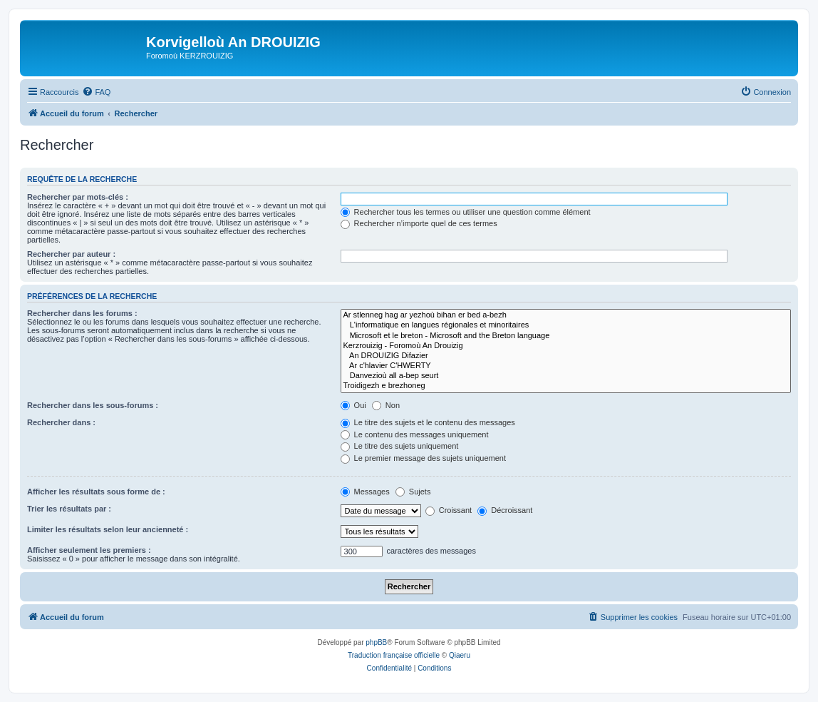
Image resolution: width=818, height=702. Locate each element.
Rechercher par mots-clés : (77, 197)
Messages (365, 491)
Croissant (448, 510)
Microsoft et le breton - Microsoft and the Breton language (565, 336)
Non (386, 405)
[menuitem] (96, 92)
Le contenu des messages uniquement (415, 434)
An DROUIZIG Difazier (565, 356)
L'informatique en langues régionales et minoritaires (565, 325)
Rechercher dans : (61, 422)
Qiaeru (459, 655)
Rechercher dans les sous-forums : (92, 405)
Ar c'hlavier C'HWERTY (565, 366)
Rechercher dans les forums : (82, 313)
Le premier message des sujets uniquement (423, 458)
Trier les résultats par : (69, 508)
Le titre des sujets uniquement (400, 446)
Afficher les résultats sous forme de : (96, 491)
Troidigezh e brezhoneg (565, 386)
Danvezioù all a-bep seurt (565, 376)
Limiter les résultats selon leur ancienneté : (107, 529)
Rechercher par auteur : (71, 254)
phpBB (376, 642)
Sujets (413, 491)
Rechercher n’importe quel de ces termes (419, 223)
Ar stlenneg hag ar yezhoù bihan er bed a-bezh (565, 315)
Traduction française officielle (394, 655)
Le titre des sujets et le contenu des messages (428, 422)
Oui (353, 405)
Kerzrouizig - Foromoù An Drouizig (565, 346)
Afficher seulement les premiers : (89, 550)
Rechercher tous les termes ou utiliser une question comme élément (466, 212)
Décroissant (504, 510)
